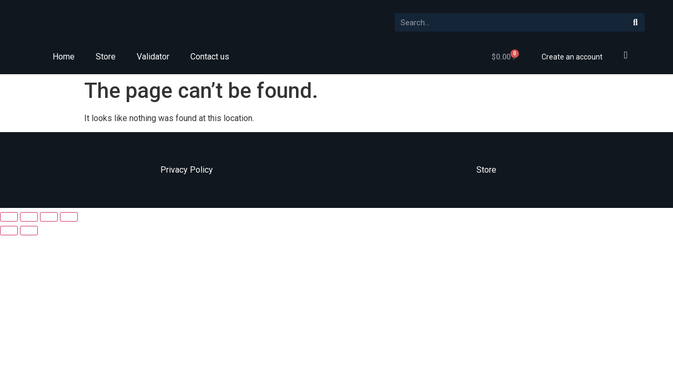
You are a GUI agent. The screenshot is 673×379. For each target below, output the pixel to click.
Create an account (572, 57)
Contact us (209, 57)
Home (64, 57)
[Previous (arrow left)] (9, 230)
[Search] (635, 22)
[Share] (29, 217)
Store (106, 57)
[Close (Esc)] (9, 217)
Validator (153, 57)
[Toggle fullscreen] (49, 217)
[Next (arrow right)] (29, 230)
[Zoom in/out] (69, 217)
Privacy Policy (186, 170)
